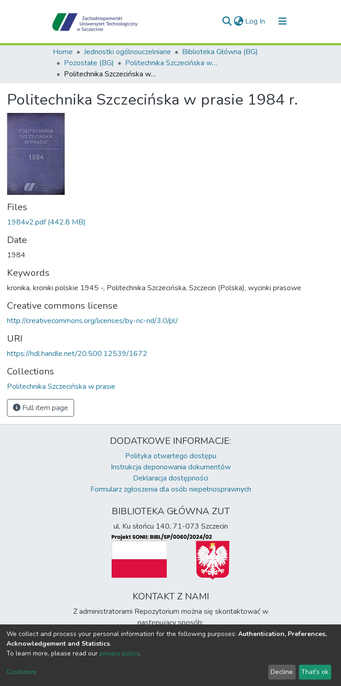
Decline (282, 671)
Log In (255, 21)
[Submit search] (227, 21)
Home (63, 52)
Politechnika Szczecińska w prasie (171, 63)
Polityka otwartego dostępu (170, 456)
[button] (238, 21)
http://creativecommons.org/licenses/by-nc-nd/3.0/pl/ (92, 321)
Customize (21, 671)
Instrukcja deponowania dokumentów (171, 467)
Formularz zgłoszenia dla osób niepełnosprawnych (170, 489)
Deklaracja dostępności (170, 478)
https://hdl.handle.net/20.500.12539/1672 (77, 354)
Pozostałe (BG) (89, 63)
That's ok (314, 671)
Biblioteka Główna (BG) (220, 52)
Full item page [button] (40, 408)
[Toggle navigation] (283, 21)
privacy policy (119, 653)
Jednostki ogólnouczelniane (127, 52)
